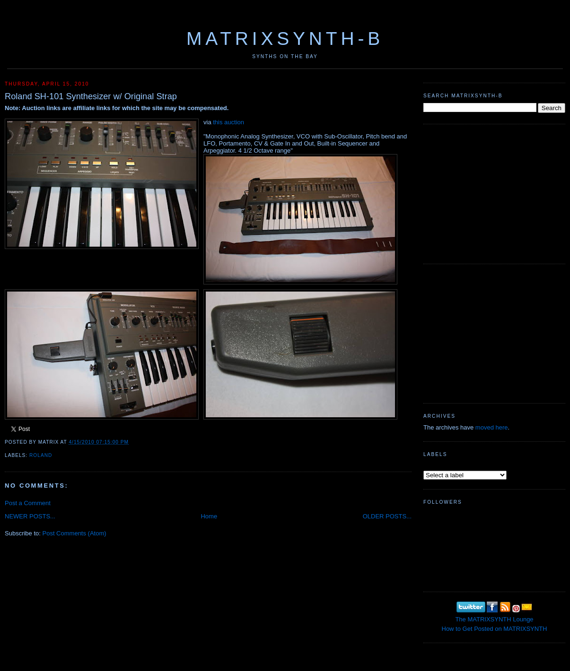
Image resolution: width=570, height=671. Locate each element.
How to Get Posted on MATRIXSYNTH (494, 628)
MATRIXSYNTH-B (285, 38)
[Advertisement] (494, 193)
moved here (491, 427)
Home (209, 516)
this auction (228, 122)
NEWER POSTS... (30, 516)
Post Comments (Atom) (74, 533)
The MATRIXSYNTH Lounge (494, 619)
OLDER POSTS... (387, 516)
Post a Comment (28, 503)
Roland (40, 455)
